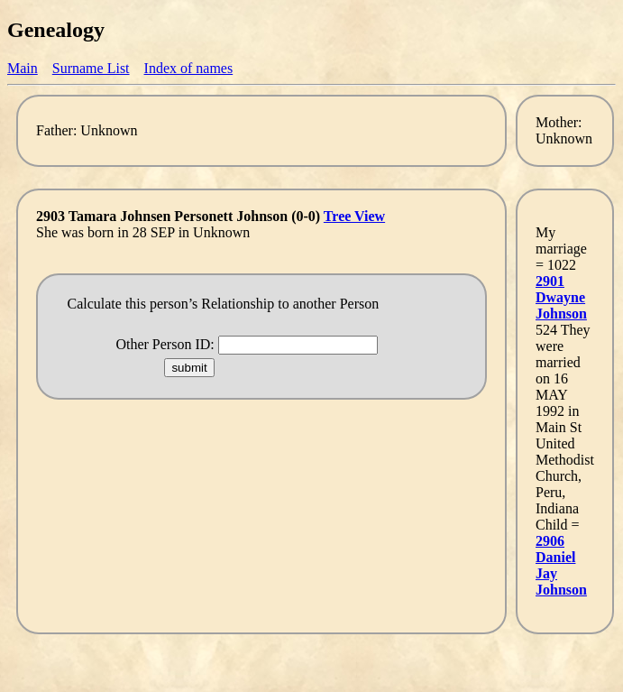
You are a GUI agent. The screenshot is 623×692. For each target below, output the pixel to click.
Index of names (189, 68)
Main (22, 68)
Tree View (354, 216)
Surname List (91, 68)
